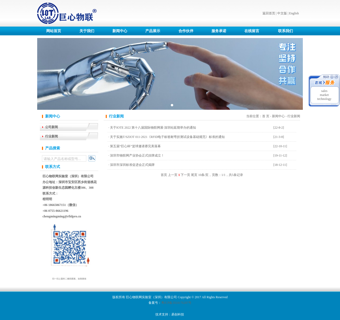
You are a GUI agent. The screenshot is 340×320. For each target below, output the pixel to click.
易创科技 (177, 314)
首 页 (265, 116)
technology (324, 99)
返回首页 (268, 13)
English (294, 13)
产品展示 (152, 31)
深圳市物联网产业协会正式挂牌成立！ (137, 155)
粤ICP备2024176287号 (176, 303)
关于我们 (86, 31)
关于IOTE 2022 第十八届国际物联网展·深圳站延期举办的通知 (153, 127)
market (324, 95)
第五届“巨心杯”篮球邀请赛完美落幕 (135, 146)
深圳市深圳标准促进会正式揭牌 (132, 165)
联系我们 (285, 31)
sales (324, 91)
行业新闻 (51, 136)
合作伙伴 (185, 31)
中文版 (282, 13)
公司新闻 (51, 127)
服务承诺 (218, 31)
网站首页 (53, 31)
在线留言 (251, 31)
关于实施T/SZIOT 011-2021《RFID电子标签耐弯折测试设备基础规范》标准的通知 (167, 137)
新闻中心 (119, 31)
